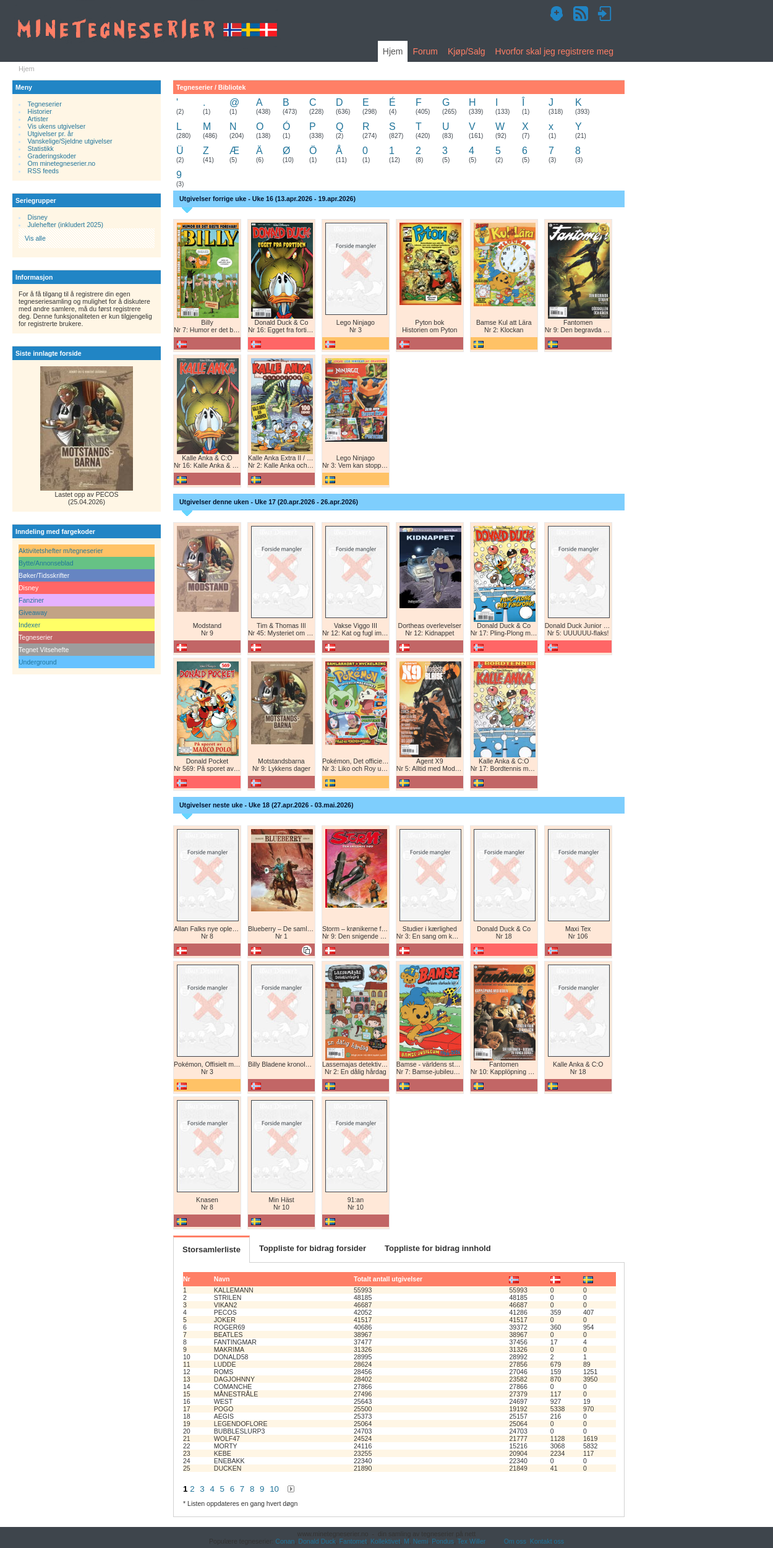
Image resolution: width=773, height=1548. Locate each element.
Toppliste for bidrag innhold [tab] (438, 1248)
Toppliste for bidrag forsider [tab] (312, 1248)
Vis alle (35, 238)
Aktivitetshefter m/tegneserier (61, 550)
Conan (284, 1541)
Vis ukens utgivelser (57, 126)
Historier (40, 111)
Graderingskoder (52, 156)
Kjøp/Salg (466, 51)
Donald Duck (316, 1541)
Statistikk (41, 148)
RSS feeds (43, 170)
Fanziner (31, 600)
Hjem (393, 51)
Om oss (515, 1541)
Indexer (29, 625)
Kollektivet (385, 1541)
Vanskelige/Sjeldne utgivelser (70, 141)
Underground (38, 662)
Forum (424, 51)
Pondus (443, 1541)
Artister (38, 119)
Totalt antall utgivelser (388, 1279)
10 (274, 1489)
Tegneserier (45, 104)
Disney (38, 217)
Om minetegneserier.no (62, 163)
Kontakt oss (547, 1541)
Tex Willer (472, 1541)
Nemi (421, 1541)
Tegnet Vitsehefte (44, 649)
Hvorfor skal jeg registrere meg (554, 51)
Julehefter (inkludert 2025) (66, 224)
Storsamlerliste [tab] (211, 1249)
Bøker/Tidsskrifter (44, 575)
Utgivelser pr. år (51, 133)
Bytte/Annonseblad (46, 563)
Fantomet (353, 1541)
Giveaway (33, 612)
